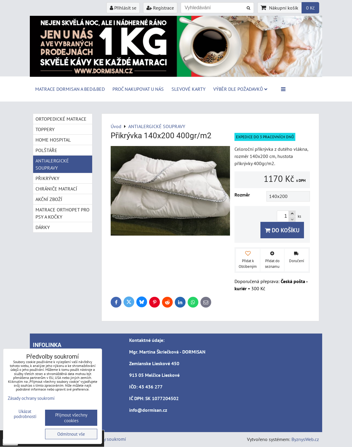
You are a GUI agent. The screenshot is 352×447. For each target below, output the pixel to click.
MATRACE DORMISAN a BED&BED (70, 89)
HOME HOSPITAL (53, 140)
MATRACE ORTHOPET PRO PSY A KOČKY (62, 213)
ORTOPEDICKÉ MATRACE (61, 119)
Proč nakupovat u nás (138, 89)
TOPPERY (45, 129)
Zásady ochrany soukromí (31, 398)
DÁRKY (42, 227)
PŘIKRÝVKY (47, 178)
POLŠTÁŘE (46, 150)
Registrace (160, 8)
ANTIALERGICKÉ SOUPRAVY (52, 164)
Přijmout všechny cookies (71, 417)
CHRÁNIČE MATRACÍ (56, 189)
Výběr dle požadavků (240, 89)
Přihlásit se (123, 8)
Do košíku (282, 230)
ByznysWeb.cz (305, 439)
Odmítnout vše (71, 434)
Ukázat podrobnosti (25, 414)
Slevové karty (189, 89)
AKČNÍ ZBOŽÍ (48, 199)
